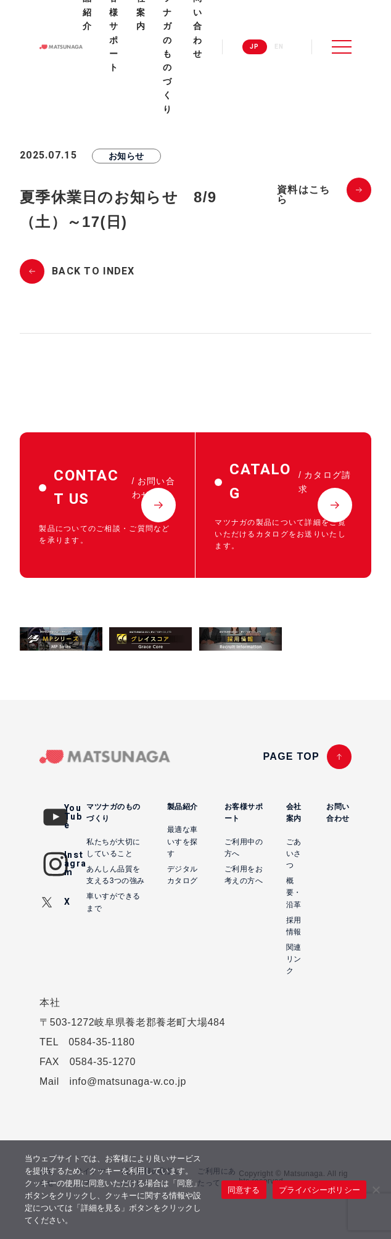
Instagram (75, 864)
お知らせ (126, 156)
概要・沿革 (294, 892)
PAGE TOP (291, 756)
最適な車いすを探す (182, 841)
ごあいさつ (294, 854)
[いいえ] (375, 1189)
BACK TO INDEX (93, 271)
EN (279, 47)
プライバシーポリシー (320, 1190)
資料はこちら (303, 195)
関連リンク (294, 959)
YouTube (73, 817)
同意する (244, 1190)
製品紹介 (182, 806)
